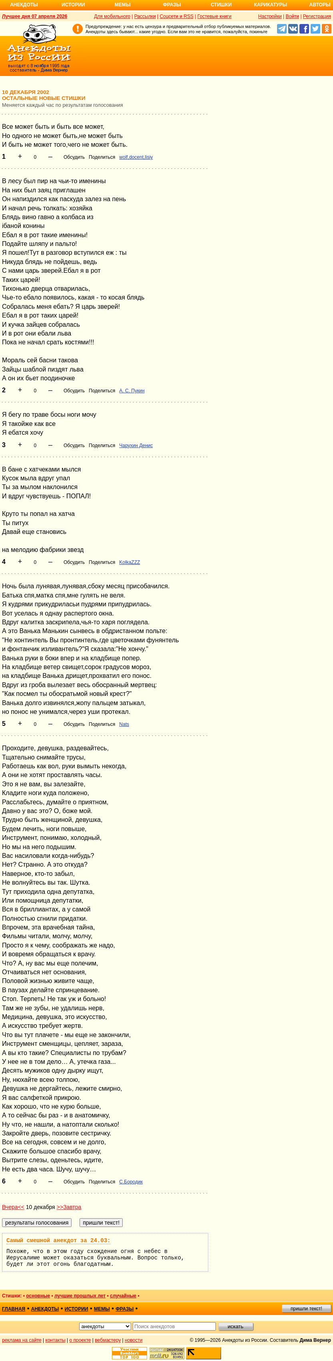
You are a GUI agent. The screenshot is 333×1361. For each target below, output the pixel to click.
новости (133, 1340)
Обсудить (74, 157)
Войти (292, 16)
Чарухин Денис (136, 445)
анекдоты (45, 1309)
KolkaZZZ (129, 562)
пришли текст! (306, 1308)
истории (76, 1309)
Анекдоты (24, 5)
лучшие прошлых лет (80, 1296)
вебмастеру (108, 1340)
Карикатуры (270, 5)
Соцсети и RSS (176, 16)
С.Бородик (131, 1182)
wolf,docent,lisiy (136, 157)
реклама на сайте (22, 1340)
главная (13, 1309)
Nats (124, 724)
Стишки (221, 5)
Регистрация (317, 16)
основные (38, 1296)
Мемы (123, 5)
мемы (102, 1309)
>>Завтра (69, 1207)
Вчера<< (13, 1207)
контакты (56, 1340)
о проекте (80, 1340)
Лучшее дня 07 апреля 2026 (34, 16)
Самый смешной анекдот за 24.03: (58, 1240)
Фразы (172, 5)
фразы (125, 1309)
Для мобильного (112, 16)
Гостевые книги (214, 16)
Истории (73, 5)
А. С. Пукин (131, 391)
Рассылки (145, 16)
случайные (123, 1296)
